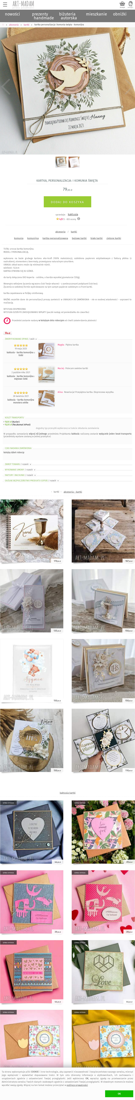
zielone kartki (114, 238)
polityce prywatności (77, 1085)
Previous (5, 86)
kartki (74, 231)
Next (129, 86)
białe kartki (97, 238)
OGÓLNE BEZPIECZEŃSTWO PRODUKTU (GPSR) (32, 480)
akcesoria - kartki (73, 492)
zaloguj (130, 7)
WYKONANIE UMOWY (20, 470)
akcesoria (60, 231)
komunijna (33, 238)
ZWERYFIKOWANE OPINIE (21, 339)
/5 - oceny (66, 219)
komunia (18, 238)
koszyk (122, 7)
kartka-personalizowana (55, 238)
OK (119, 1093)
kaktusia (73, 214)
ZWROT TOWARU (18, 464)
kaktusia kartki (68, 792)
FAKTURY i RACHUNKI (20, 475)
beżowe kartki (79, 238)
